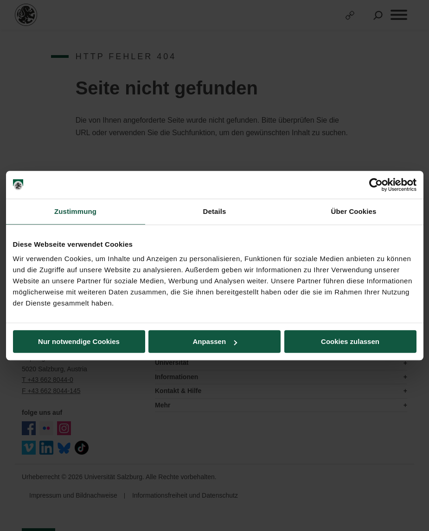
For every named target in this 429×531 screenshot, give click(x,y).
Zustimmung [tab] (75, 211)
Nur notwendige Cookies (79, 341)
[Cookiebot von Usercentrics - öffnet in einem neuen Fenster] (375, 185)
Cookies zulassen (350, 341)
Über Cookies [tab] (354, 211)
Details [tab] (214, 211)
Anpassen (214, 341)
